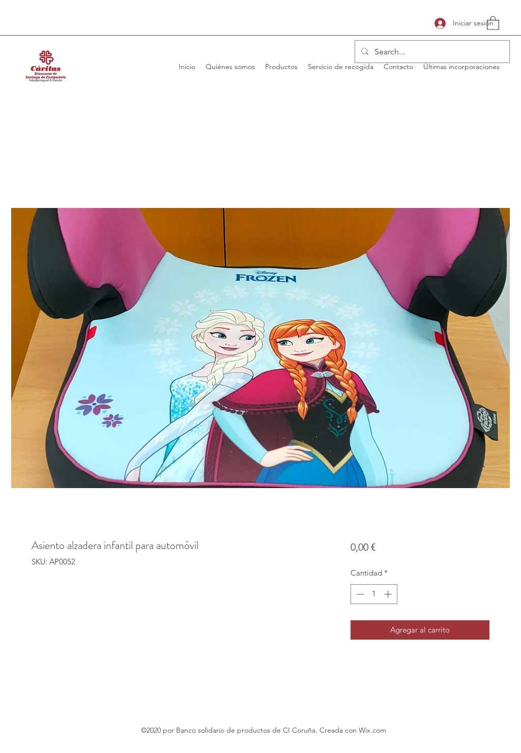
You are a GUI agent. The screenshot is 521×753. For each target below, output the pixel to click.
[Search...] (431, 52)
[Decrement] (359, 594)
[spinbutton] (373, 594)
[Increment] (389, 594)
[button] (493, 22)
